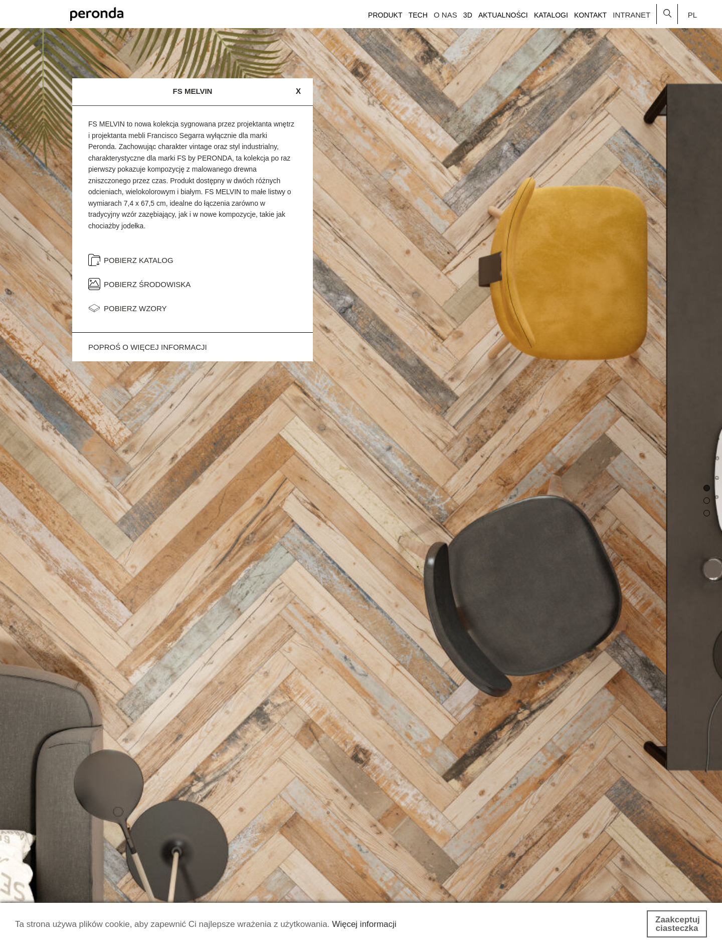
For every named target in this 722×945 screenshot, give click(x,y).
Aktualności (503, 15)
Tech (418, 15)
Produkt (385, 15)
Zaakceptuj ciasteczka (677, 924)
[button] (706, 488)
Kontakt (590, 15)
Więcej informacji (364, 924)
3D (467, 15)
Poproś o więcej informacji (147, 347)
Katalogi (551, 15)
